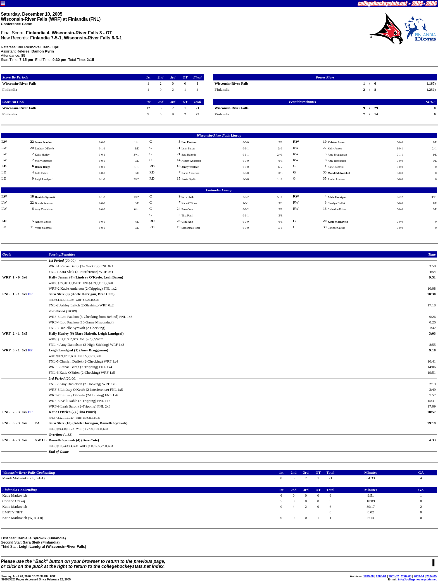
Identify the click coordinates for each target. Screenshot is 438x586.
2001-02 (394, 576)
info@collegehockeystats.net (417, 579)
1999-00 (368, 576)
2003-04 (419, 576)
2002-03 (406, 576)
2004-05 (431, 576)
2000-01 (381, 576)
